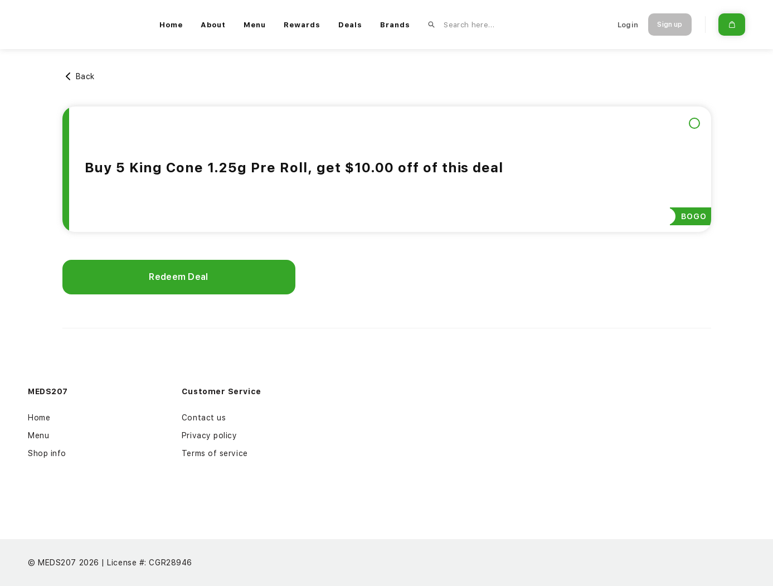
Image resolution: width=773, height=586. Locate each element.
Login (628, 25)
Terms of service (215, 453)
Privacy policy (209, 435)
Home (39, 417)
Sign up (669, 24)
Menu (38, 435)
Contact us (204, 417)
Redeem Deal (178, 277)
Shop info (47, 453)
